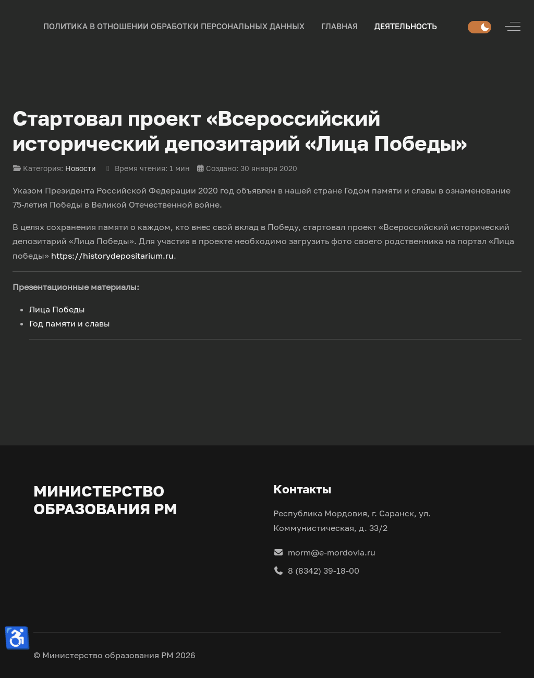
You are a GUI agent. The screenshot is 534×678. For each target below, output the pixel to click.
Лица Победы (57, 309)
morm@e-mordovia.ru (324, 552)
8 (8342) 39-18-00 (316, 570)
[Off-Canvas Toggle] (512, 26)
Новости (80, 168)
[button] (339, 27)
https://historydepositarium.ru (112, 255)
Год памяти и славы (69, 323)
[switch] (479, 27)
